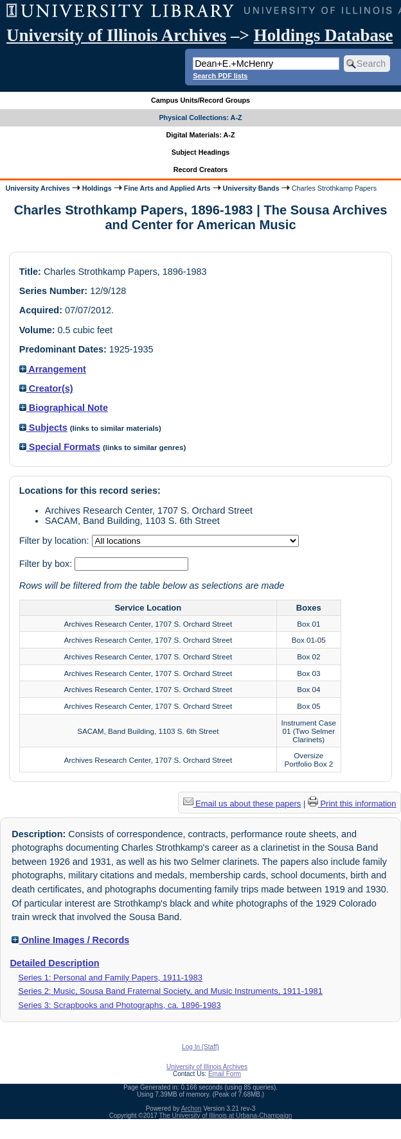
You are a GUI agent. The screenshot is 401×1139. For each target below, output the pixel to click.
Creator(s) (46, 388)
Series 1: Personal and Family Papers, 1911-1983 (110, 977)
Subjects (43, 427)
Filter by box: (47, 564)
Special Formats (59, 447)
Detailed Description (54, 963)
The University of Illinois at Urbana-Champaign (225, 1115)
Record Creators (201, 169)
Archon (191, 1108)
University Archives (37, 188)
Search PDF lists (220, 76)
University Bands (251, 188)
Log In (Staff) (200, 1046)
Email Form (224, 1073)
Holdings (97, 188)
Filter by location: (55, 540)
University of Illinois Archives (116, 35)
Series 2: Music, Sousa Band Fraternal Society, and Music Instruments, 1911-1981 (170, 991)
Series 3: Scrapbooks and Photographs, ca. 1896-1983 (119, 1005)
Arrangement (52, 369)
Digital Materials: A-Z (200, 135)
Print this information (352, 803)
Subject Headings (201, 152)
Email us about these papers (242, 803)
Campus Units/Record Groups (200, 100)
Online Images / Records (70, 940)
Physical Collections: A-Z (200, 117)
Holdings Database (323, 35)
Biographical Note (63, 408)
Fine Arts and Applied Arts (167, 188)
